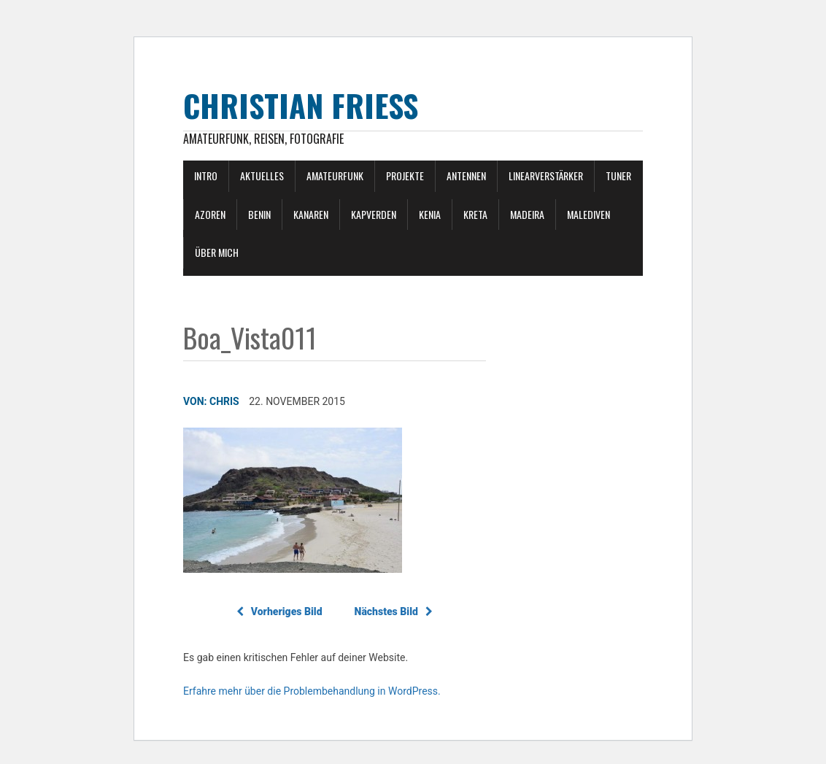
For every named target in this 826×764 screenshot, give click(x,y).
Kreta (475, 214)
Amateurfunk (334, 175)
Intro (205, 175)
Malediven (588, 214)
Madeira (527, 214)
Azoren (210, 214)
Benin (259, 214)
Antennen (466, 175)
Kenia (430, 214)
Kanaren (310, 214)
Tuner (618, 175)
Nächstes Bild (394, 611)
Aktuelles (262, 175)
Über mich (217, 252)
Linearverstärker (546, 175)
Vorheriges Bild (279, 611)
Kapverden (373, 214)
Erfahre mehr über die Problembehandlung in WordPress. (312, 691)
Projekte (405, 175)
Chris (224, 401)
